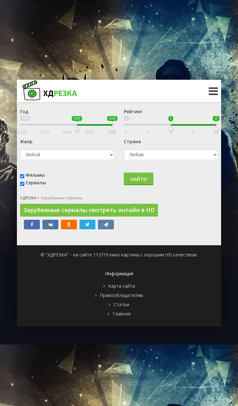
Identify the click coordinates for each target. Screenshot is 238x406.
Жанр (26, 141)
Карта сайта (121, 286)
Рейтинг (133, 111)
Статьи (121, 304)
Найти (138, 179)
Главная (121, 314)
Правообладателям (121, 295)
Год (24, 111)
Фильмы (35, 175)
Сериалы (36, 183)
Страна (132, 141)
